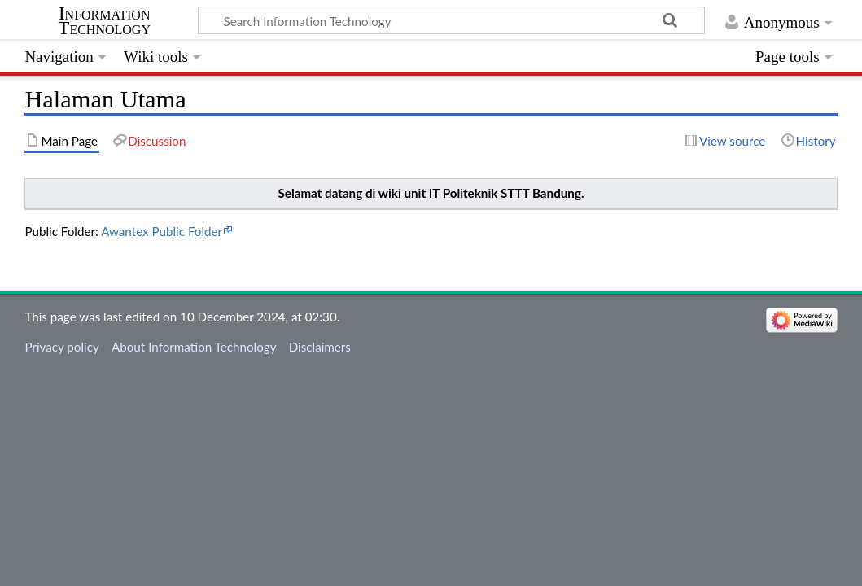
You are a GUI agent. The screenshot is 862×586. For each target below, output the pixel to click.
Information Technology (105, 21)
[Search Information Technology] (451, 20)
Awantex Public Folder (161, 231)
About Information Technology (194, 346)
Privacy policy (61, 346)
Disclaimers (320, 346)
